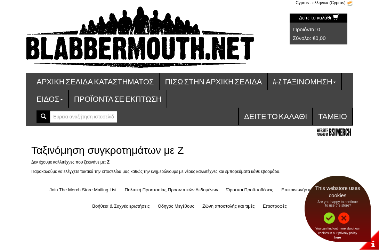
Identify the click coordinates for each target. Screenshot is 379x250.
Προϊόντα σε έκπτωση (118, 98)
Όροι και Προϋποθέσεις (249, 189)
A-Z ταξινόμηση (304, 81)
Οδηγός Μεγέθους (176, 206)
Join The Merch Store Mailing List (83, 189)
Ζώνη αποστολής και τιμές (228, 206)
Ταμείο (332, 116)
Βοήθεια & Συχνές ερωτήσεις (121, 206)
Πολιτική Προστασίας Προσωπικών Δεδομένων (171, 189)
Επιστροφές (275, 206)
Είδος (50, 98)
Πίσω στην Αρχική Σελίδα (213, 81)
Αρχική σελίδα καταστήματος (95, 81)
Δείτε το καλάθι (319, 17)
